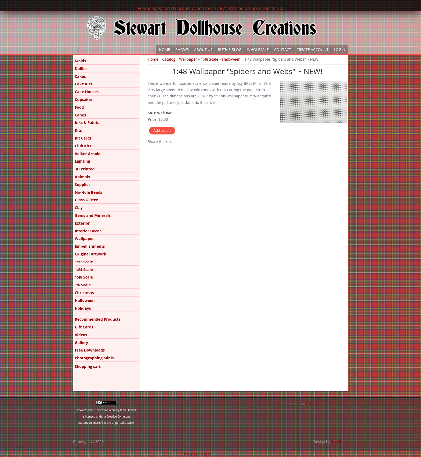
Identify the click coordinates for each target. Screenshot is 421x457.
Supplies (82, 184)
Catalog (168, 59)
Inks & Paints (87, 122)
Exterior (82, 223)
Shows (182, 49)
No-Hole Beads (88, 192)
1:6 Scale (83, 284)
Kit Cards (83, 138)
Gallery (81, 342)
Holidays (83, 308)
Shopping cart (87, 366)
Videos (81, 334)
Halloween (231, 59)
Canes (80, 115)
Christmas (84, 292)
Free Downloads (90, 350)
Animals (82, 176)
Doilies (81, 68)
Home (164, 49)
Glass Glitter (86, 199)
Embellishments (90, 246)
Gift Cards (84, 327)
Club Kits (83, 145)
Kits (78, 130)
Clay (79, 207)
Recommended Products (97, 319)
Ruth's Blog (230, 49)
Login (339, 49)
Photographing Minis (94, 357)
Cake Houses (87, 91)
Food (79, 107)
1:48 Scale (209, 59)
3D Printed (85, 168)
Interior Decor (88, 230)
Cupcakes (84, 99)
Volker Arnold (87, 153)
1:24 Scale (84, 269)
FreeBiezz (339, 441)
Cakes (80, 76)
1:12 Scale (84, 261)
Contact (282, 49)
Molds (80, 60)
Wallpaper (188, 59)
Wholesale (258, 49)
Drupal (312, 403)
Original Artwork (90, 254)
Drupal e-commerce (196, 453)
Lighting (82, 161)
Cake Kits (83, 83)
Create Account (312, 49)
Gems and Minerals (93, 215)
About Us (203, 49)
